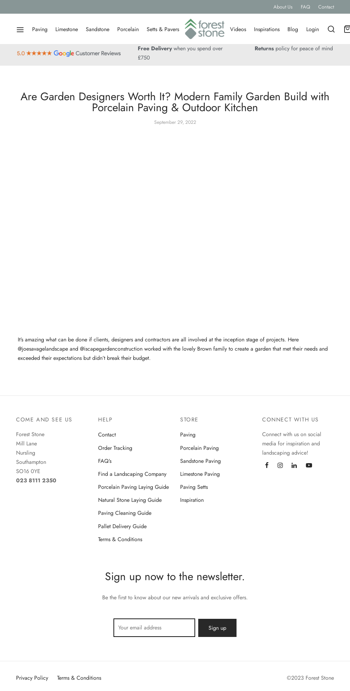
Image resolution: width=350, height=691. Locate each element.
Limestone (66, 29)
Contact (326, 6)
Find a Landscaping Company (132, 474)
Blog (292, 29)
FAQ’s (104, 461)
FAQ (305, 6)
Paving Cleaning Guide (124, 513)
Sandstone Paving (200, 461)
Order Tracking (115, 448)
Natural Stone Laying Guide (130, 500)
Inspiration (192, 500)
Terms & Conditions (120, 539)
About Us (283, 6)
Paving (40, 29)
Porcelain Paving (199, 448)
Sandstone (97, 29)
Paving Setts (194, 487)
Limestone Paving (200, 474)
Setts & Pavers (163, 29)
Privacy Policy (32, 678)
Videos (238, 29)
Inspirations (267, 29)
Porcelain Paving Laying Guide (133, 487)
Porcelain (128, 29)
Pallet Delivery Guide (122, 526)
